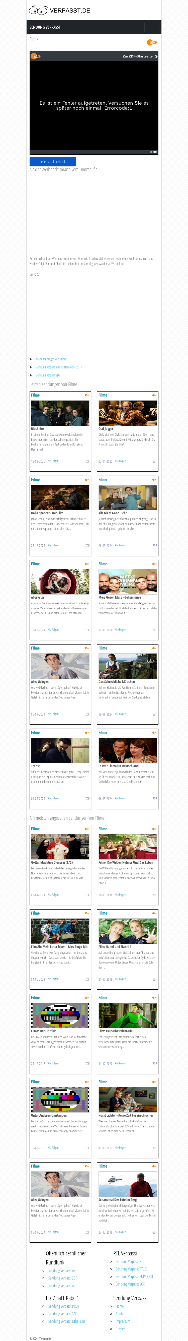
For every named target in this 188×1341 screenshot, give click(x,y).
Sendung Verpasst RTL (130, 1261)
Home (120, 1306)
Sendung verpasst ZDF (48, 375)
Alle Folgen (53, 461)
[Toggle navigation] (151, 27)
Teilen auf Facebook (53, 161)
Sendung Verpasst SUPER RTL (135, 1276)
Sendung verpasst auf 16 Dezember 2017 (59, 367)
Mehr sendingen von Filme (51, 359)
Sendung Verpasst (45, 27)
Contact (121, 1313)
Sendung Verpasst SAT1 (63, 1313)
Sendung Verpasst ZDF (62, 1278)
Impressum (123, 1321)
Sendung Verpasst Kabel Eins (66, 1321)
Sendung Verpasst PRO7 (63, 1306)
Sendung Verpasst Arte (62, 1285)
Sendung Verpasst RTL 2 (131, 1269)
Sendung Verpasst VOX (130, 1284)
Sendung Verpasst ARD (62, 1270)
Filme (34, 39)
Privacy (120, 1328)
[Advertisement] (94, 210)
